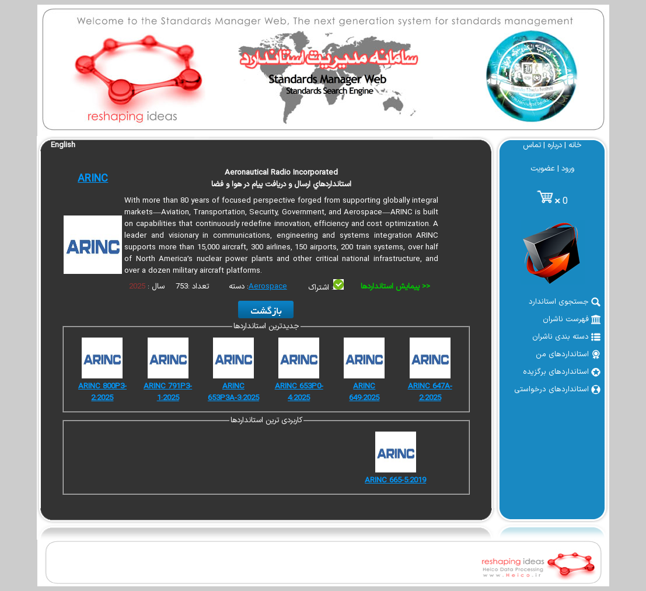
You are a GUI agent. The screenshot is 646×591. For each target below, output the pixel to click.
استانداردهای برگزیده (561, 372)
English (63, 145)
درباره (554, 145)
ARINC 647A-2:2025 (430, 392)
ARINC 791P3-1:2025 (168, 392)
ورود (567, 169)
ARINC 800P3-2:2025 (102, 392)
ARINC (93, 179)
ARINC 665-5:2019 (395, 480)
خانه (575, 145)
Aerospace (268, 287)
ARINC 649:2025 (364, 392)
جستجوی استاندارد (564, 302)
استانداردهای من (568, 354)
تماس (532, 145)
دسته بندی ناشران (566, 337)
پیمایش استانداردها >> (395, 287)
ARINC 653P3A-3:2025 (233, 392)
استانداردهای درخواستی (557, 389)
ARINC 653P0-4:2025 (299, 392)
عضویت (542, 169)
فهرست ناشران (571, 319)
